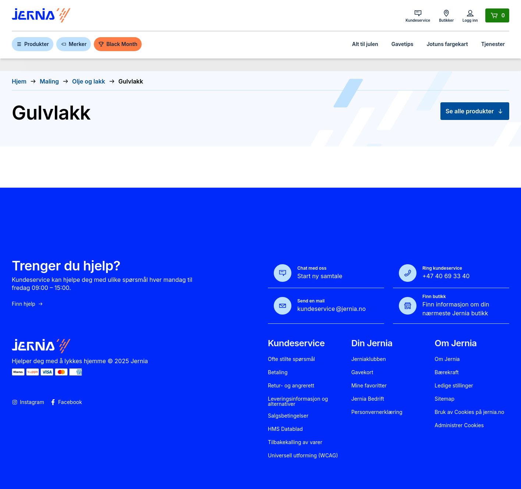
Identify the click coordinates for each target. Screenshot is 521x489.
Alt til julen (365, 44)
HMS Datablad (285, 429)
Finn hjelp (27, 304)
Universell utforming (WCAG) (303, 455)
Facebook (66, 402)
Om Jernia (447, 359)
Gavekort (362, 372)
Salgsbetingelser (288, 415)
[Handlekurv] (497, 15)
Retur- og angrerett (291, 385)
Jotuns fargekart (447, 44)
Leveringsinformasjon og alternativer (298, 401)
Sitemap (444, 398)
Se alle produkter (475, 111)
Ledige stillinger (454, 385)
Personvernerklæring (377, 412)
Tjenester (493, 44)
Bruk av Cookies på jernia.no (469, 412)
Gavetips (402, 44)
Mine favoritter (369, 385)
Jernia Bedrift (367, 398)
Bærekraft (446, 372)
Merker (73, 44)
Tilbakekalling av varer (295, 442)
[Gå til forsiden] (41, 16)
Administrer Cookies (459, 425)
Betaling (277, 372)
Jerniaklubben (368, 359)
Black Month (117, 44)
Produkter (32, 44)
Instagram (28, 402)
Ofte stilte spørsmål (291, 359)
